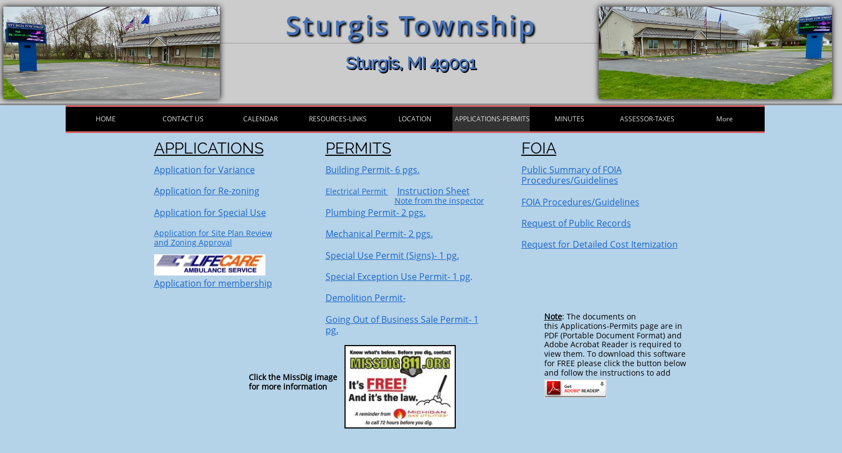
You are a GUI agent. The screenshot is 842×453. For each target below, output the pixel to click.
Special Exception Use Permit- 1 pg (398, 276)
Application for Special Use (210, 212)
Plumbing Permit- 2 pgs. (376, 212)
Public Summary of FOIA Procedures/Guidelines (571, 175)
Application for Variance (204, 170)
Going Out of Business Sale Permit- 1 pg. (402, 324)
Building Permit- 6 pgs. (373, 170)
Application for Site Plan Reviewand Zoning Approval (213, 238)
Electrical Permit (357, 191)
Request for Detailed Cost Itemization (599, 244)
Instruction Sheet (433, 191)
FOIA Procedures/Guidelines (580, 202)
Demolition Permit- (366, 298)
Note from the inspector (439, 200)
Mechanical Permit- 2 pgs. (379, 234)
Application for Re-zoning (206, 191)
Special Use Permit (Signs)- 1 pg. (392, 255)
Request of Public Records (576, 223)
